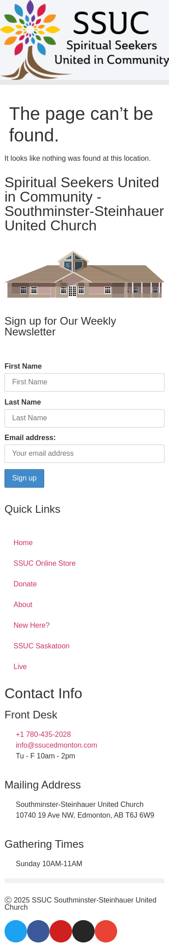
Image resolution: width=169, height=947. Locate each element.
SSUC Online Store (45, 563)
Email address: (30, 437)
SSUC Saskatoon (42, 646)
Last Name (23, 402)
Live (20, 666)
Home (23, 542)
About (23, 604)
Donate (25, 584)
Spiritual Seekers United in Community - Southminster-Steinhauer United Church (84, 203)
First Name (23, 366)
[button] (84, 82)
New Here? (32, 625)
